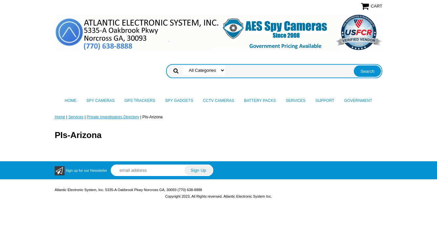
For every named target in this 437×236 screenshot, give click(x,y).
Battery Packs (260, 100)
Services (295, 100)
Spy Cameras (100, 100)
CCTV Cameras (218, 100)
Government (358, 100)
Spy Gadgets (179, 100)
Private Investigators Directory (113, 117)
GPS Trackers (139, 100)
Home (71, 100)
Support (324, 100)
